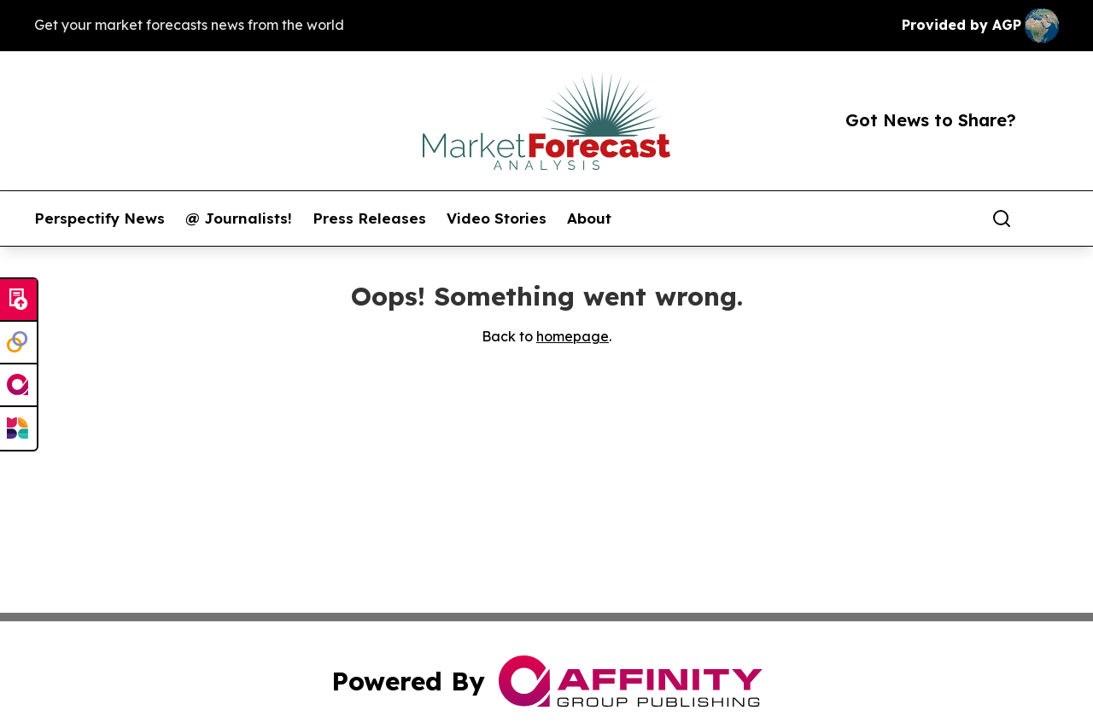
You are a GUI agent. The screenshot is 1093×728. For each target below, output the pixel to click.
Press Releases (369, 218)
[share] (1047, 218)
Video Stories (496, 218)
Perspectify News (99, 218)
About (589, 218)
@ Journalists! (238, 218)
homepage (572, 336)
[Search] (1001, 218)
